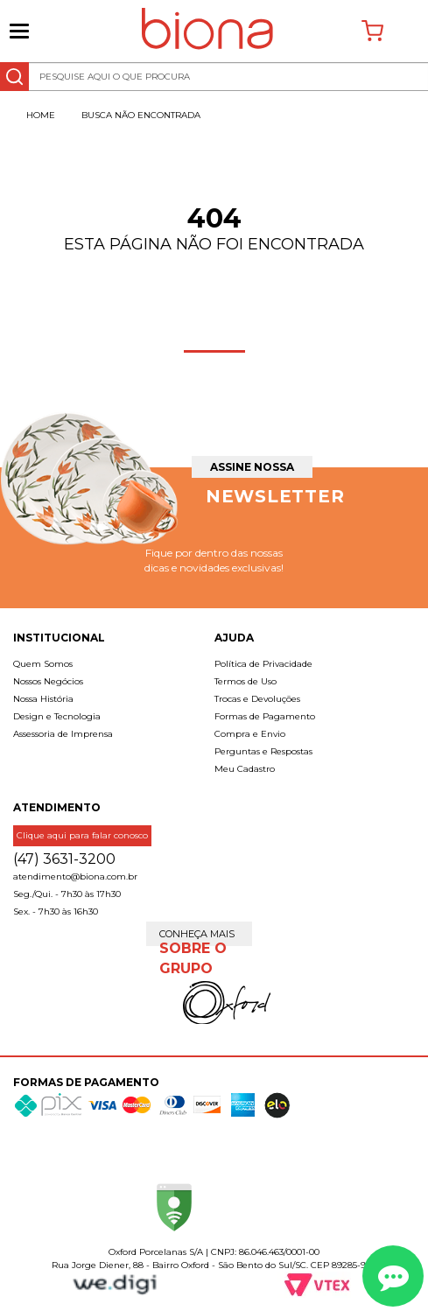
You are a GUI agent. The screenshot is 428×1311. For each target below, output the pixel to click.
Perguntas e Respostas (263, 751)
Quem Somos (43, 664)
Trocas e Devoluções (257, 699)
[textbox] (214, 76)
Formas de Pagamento (264, 716)
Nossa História (43, 699)
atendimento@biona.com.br (75, 876)
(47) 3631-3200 (64, 859)
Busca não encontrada (140, 115)
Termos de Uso (245, 681)
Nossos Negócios (48, 681)
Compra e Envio (249, 734)
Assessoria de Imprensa (63, 734)
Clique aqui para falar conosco (82, 835)
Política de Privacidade (263, 664)
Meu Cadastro (244, 769)
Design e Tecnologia (57, 716)
